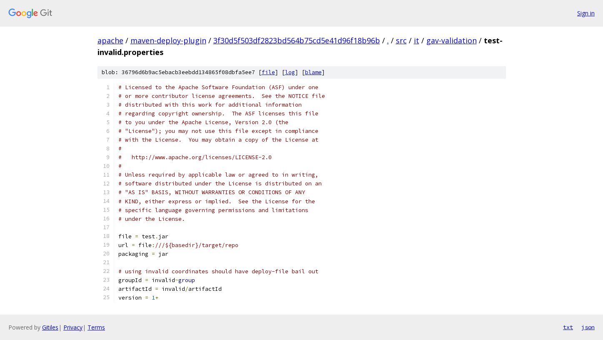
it (416, 40)
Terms (96, 327)
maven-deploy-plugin (168, 40)
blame (313, 72)
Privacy (73, 327)
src (401, 40)
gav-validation (451, 40)
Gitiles (50, 327)
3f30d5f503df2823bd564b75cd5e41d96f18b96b (296, 40)
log (290, 72)
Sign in (586, 13)
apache (110, 40)
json (588, 327)
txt (568, 327)
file (268, 72)
